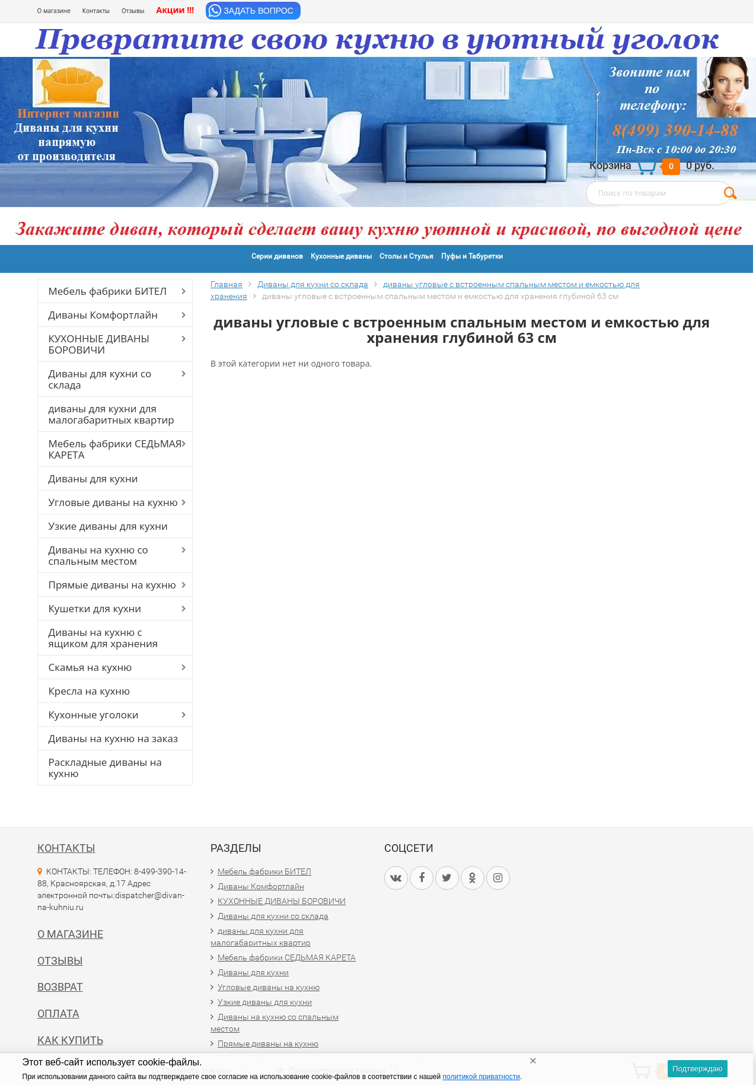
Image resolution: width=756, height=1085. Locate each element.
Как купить (70, 1040)
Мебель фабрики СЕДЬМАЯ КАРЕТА (115, 449)
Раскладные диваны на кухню (105, 767)
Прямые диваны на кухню (112, 584)
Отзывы (133, 11)
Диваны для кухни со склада (100, 379)
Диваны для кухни (93, 478)
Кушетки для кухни (95, 608)
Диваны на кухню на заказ (113, 738)
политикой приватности (481, 1077)
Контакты (96, 11)
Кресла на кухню (89, 691)
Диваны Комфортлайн (103, 315)
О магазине (54, 11)
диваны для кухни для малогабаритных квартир (111, 414)
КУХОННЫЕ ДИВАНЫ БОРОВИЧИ (99, 344)
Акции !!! (175, 9)
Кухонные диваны (341, 256)
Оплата (58, 1013)
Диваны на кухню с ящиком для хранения (103, 637)
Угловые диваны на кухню (113, 502)
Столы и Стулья (406, 256)
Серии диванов (277, 256)
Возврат (60, 987)
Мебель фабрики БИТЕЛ (108, 291)
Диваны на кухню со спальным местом (98, 555)
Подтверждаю (697, 1068)
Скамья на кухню (90, 667)
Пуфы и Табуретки (472, 256)
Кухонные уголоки (94, 714)
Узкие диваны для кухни (108, 526)
